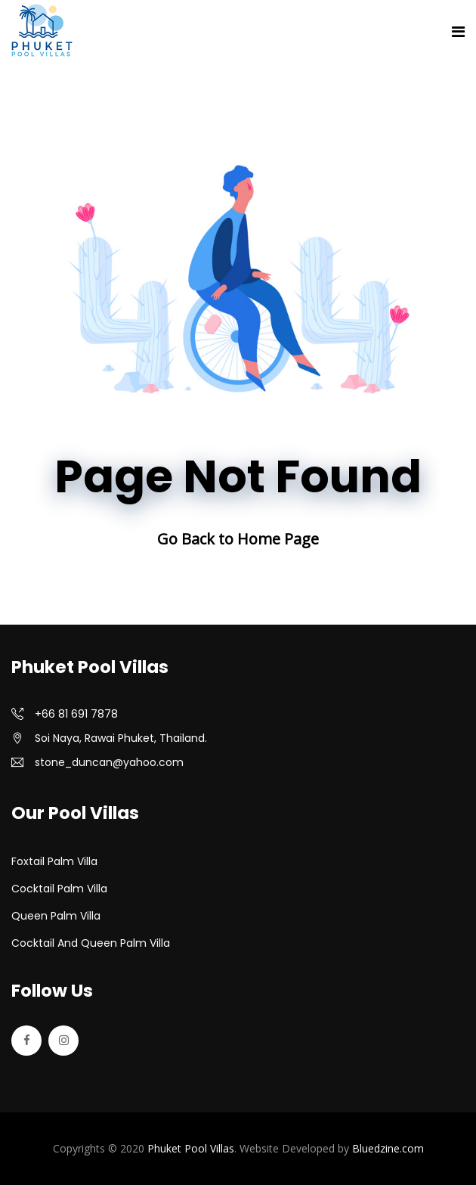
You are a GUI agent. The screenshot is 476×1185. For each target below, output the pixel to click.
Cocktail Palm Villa (59, 888)
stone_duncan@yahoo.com (109, 762)
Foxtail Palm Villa (54, 861)
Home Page (278, 539)
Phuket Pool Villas (190, 1148)
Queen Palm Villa (55, 915)
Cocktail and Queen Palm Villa (90, 943)
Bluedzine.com (388, 1148)
